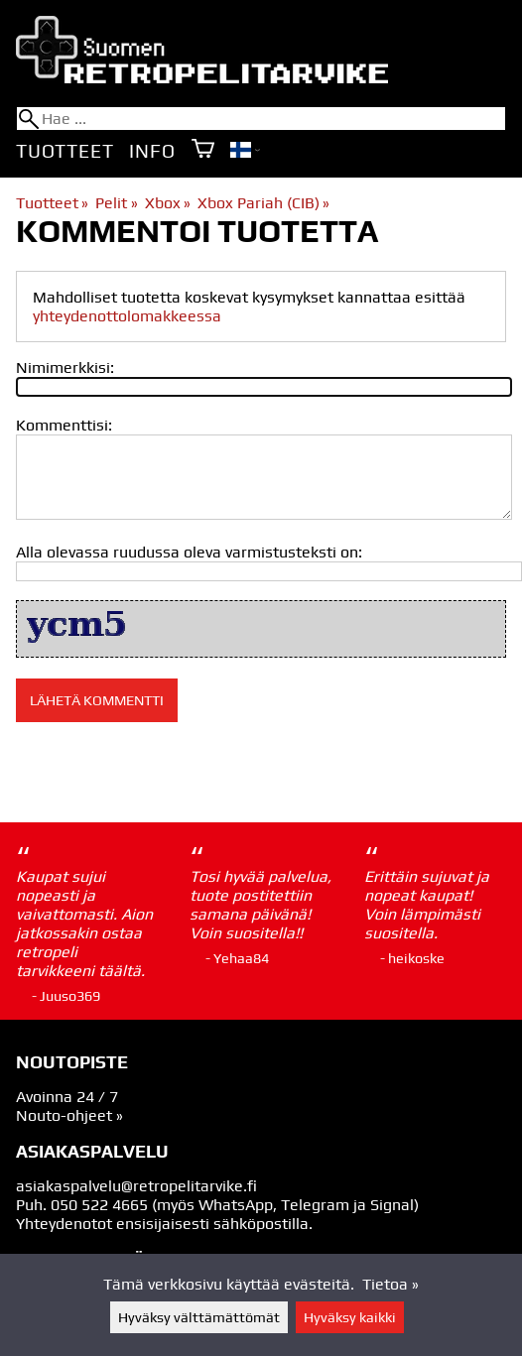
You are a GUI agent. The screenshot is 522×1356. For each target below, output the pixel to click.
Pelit (116, 202)
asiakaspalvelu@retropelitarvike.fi (136, 1185)
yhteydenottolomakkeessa (127, 316)
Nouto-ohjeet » (69, 1115)
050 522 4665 (99, 1204)
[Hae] (261, 118)
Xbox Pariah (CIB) (263, 202)
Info (152, 151)
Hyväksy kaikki (350, 1317)
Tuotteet (64, 151)
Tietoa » (390, 1284)
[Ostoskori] (203, 150)
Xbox (168, 202)
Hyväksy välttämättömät (199, 1317)
